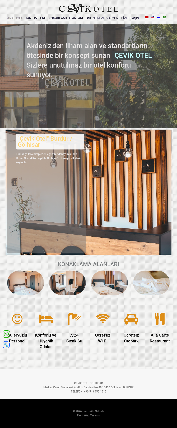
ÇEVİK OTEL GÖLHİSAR (88, 383)
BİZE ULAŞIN (130, 18)
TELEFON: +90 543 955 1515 (88, 391)
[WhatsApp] (6, 333)
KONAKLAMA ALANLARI (66, 18)
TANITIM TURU (35, 18)
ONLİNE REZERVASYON (102, 18)
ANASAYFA (15, 18)
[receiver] (6, 343)
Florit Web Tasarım (88, 415)
